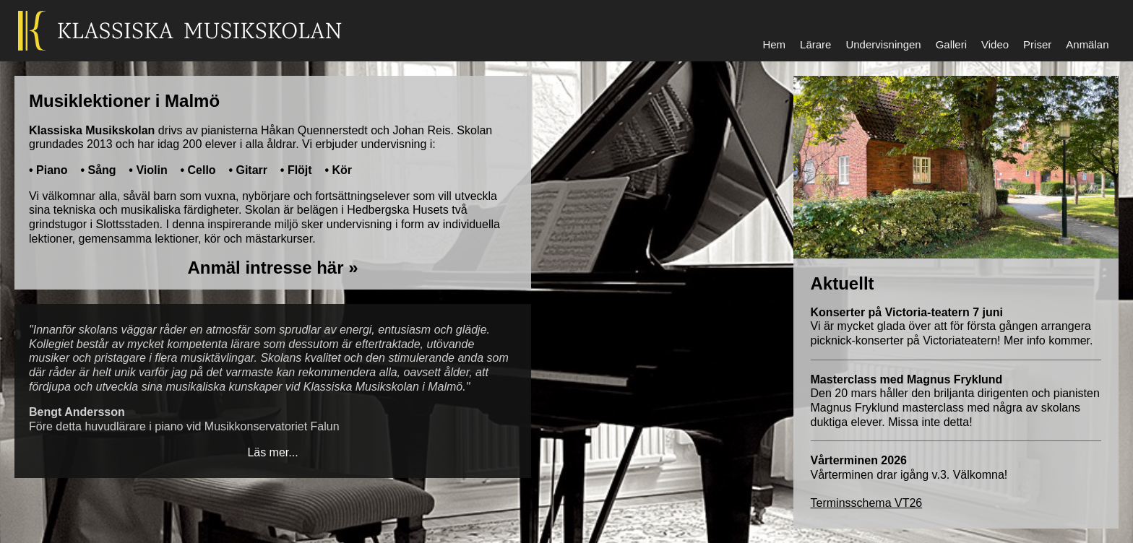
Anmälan (1087, 44)
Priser (1037, 44)
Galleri (951, 44)
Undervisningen (883, 44)
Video (995, 44)
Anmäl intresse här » (272, 267)
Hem (773, 44)
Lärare (815, 44)
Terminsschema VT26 (867, 503)
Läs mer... (272, 452)
